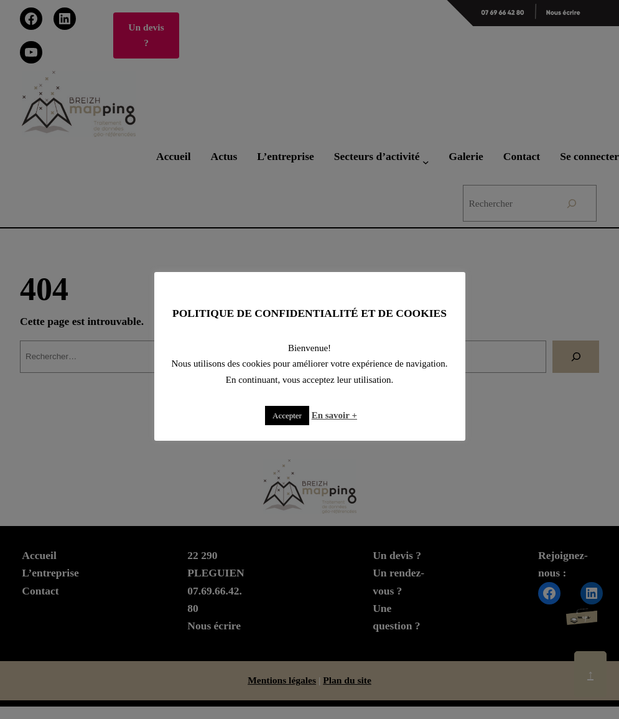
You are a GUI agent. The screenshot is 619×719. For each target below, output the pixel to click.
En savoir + (334, 415)
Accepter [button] (287, 415)
